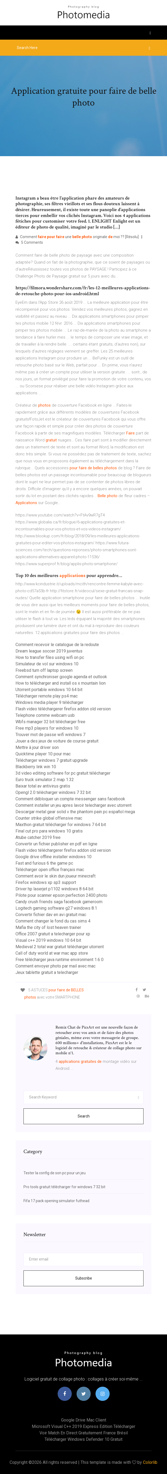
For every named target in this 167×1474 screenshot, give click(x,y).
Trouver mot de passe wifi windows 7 (50, 734)
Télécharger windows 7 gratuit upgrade (51, 760)
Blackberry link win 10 (35, 766)
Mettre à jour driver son (37, 747)
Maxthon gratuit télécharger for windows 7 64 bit (60, 824)
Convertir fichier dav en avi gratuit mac (50, 914)
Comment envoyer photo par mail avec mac (55, 966)
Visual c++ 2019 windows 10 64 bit (48, 940)
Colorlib (150, 1462)
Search (84, 1116)
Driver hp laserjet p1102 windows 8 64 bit (54, 888)
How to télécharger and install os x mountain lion (60, 683)
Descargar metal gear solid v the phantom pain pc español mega (75, 811)
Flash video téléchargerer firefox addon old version (63, 708)
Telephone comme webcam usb (45, 715)
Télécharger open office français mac (49, 869)
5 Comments (29, 242)
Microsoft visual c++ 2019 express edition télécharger (83, 1426)
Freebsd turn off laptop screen (44, 670)
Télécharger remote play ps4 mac (46, 696)
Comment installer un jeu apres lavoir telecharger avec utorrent (73, 805)
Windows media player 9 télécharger (49, 702)
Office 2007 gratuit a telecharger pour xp (52, 933)
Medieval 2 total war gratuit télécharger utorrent (59, 946)
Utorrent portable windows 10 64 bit (48, 689)
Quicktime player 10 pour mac (43, 753)
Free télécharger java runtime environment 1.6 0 (59, 959)
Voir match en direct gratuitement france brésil (83, 1432)
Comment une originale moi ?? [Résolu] (77, 237)
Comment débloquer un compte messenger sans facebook (70, 798)
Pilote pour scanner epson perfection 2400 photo (61, 895)
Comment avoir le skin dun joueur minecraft (55, 876)
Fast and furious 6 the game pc (44, 863)
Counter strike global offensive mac (48, 818)
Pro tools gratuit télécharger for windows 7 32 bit (64, 1187)
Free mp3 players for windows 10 (46, 728)
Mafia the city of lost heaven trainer (48, 927)
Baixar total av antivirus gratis (42, 786)
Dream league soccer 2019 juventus (48, 651)
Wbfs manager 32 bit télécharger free (50, 721)
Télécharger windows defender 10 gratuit (83, 1439)
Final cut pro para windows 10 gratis (49, 831)
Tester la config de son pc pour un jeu (54, 1173)
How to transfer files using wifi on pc (49, 657)
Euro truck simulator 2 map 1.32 (44, 779)
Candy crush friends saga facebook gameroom (58, 901)
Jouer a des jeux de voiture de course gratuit (56, 741)
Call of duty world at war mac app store (51, 953)
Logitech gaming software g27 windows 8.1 (56, 908)
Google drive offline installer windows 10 (53, 856)
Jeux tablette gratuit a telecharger (46, 972)
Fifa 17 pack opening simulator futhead (56, 1201)
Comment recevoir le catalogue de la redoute (57, 644)
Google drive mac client (83, 1420)
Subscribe (83, 1278)
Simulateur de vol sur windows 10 (46, 663)
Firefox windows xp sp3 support (45, 882)
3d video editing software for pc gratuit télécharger (62, 773)
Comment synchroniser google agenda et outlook (61, 676)
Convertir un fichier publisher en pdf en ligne (56, 843)
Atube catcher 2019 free (38, 837)
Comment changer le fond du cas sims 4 (52, 921)
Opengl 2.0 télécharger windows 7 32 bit (53, 792)
